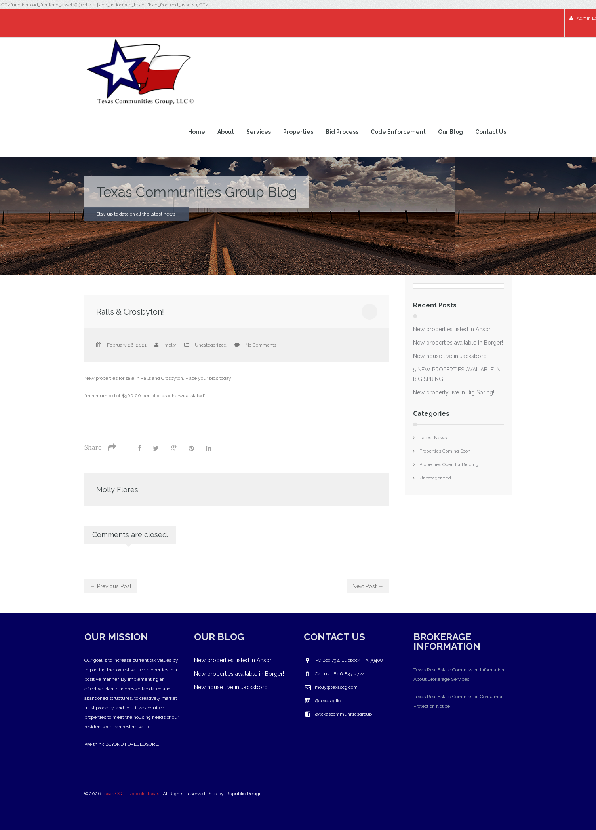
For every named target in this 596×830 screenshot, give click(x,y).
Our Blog (450, 132)
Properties (298, 132)
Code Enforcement (398, 132)
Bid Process (342, 132)
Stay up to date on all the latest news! (136, 214)
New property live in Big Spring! (453, 392)
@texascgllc (328, 700)
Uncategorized (211, 345)
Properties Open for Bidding (448, 464)
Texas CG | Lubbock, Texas (130, 793)
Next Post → (368, 586)
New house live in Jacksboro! (450, 356)
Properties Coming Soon (444, 451)
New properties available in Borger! (458, 342)
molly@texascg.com (336, 687)
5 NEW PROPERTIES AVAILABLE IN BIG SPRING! (457, 374)
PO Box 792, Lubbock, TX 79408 (349, 660)
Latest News (433, 437)
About (225, 132)
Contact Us (490, 132)
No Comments (261, 345)
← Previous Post (110, 586)
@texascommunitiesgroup (343, 714)
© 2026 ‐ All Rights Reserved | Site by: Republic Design (173, 793)
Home (196, 132)
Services (258, 132)
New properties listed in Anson (452, 329)
